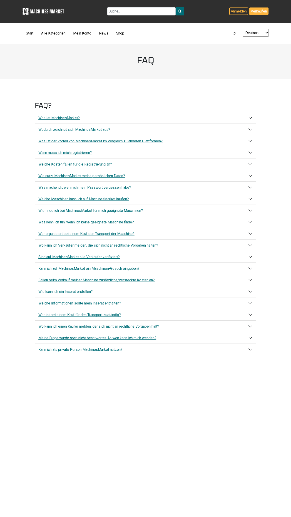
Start (29, 33)
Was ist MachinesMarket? (59, 118)
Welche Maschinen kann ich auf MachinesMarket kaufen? (83, 199)
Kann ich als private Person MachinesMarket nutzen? (80, 349)
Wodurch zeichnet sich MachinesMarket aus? (74, 129)
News (103, 33)
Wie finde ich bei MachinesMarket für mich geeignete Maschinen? (90, 210)
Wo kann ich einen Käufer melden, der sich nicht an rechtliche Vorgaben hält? (98, 326)
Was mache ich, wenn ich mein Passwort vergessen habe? (84, 187)
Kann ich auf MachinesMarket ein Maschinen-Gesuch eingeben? (88, 268)
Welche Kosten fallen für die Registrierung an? (75, 164)
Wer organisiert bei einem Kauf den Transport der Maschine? (86, 234)
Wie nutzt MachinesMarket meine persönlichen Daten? (81, 176)
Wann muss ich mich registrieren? (65, 153)
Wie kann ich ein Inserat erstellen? (65, 291)
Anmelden (239, 11)
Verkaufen (259, 11)
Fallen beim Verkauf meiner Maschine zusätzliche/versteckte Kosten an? (96, 280)
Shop (120, 33)
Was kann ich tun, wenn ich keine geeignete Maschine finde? (86, 222)
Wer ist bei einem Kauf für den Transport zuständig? (79, 315)
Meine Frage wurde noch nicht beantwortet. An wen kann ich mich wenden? (97, 338)
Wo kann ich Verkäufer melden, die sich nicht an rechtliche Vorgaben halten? (98, 245)
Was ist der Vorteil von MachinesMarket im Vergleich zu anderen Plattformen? (100, 141)
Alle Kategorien (53, 33)
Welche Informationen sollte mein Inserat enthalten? (79, 303)
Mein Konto (82, 33)
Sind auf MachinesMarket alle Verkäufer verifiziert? (79, 257)
